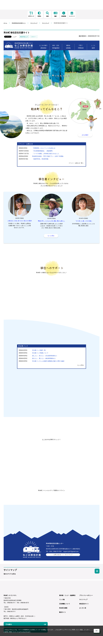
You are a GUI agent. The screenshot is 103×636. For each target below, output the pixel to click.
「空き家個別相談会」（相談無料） (43, 151)
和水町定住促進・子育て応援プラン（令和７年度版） (48, 156)
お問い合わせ (57, 554)
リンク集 (62, 599)
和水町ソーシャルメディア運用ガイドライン (51, 490)
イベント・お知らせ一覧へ (76, 163)
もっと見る (80, 365)
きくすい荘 (82, 608)
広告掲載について (64, 604)
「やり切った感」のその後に (83, 221)
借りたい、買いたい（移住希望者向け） (44, 358)
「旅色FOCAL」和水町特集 (40, 159)
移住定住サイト (84, 604)
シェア (14, 37)
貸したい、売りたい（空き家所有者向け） (45, 355)
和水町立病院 (63, 608)
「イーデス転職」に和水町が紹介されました (45, 153)
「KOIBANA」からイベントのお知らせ (43, 148)
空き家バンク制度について (40, 353)
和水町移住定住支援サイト (19, 23)
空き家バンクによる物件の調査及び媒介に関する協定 (48, 361)
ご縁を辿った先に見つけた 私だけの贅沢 (19, 221)
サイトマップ (33, 23)
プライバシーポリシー (86, 595)
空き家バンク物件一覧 (39, 350)
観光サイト (62, 612)
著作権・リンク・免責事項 (67, 595)
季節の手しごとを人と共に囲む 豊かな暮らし (51, 221)
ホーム (5, 23)
